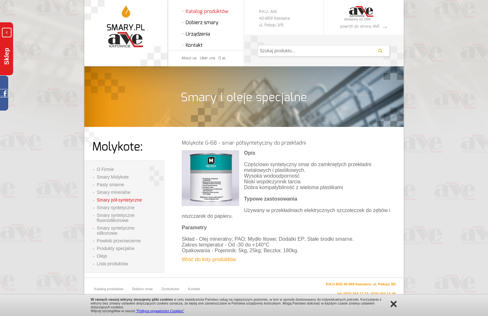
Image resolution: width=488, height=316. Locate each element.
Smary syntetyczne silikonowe (115, 230)
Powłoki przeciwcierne (119, 240)
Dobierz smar (142, 289)
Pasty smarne (110, 184)
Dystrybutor (170, 289)
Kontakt (194, 289)
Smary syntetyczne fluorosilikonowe (115, 218)
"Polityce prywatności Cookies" (160, 311)
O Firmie (105, 169)
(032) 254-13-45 (383, 294)
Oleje (102, 256)
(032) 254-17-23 (356, 294)
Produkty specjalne (115, 248)
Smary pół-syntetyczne (119, 199)
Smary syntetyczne (115, 207)
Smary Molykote (113, 177)
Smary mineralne (114, 192)
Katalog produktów (108, 289)
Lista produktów (112, 263)
